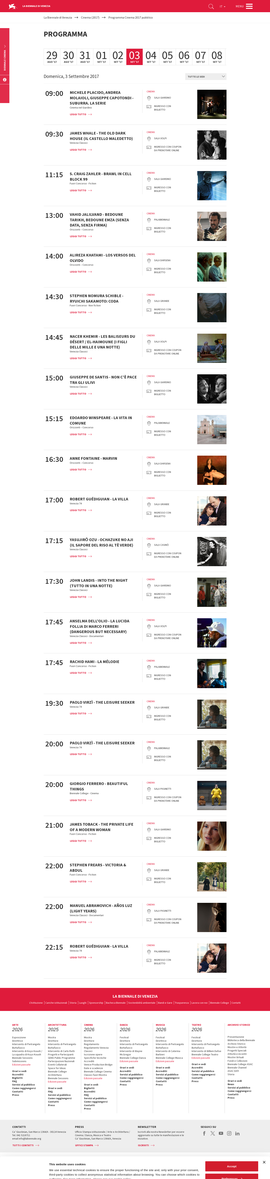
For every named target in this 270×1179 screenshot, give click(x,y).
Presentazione (236, 1036)
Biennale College (219, 1002)
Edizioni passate (21, 1064)
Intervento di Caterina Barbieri (168, 1052)
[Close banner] (264, 1140)
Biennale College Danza (133, 1057)
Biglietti (17, 1078)
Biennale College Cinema (98, 1071)
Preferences (232, 1156)
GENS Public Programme (61, 1057)
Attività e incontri (237, 1054)
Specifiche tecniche (95, 1057)
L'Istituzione (36, 1002)
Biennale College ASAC (240, 1064)
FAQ (14, 1081)
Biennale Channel (237, 1067)
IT (222, 6)
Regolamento (91, 1044)
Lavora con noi (199, 1002)
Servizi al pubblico (23, 1084)
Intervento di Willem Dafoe (206, 1051)
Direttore (53, 1040)
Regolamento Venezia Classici (96, 1049)
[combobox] (205, 76)
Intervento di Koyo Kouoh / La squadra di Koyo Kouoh (27, 1052)
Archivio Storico (236, 1043)
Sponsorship (96, 1002)
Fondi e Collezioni (237, 1060)
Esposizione (19, 1037)
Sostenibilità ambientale (141, 1002)
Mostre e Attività (237, 1047)
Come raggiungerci (24, 1088)
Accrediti (17, 1074)
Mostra (52, 1037)
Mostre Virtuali (236, 1057)
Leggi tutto (78, 114)
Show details (58, 1167)
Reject (231, 1169)
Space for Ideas (57, 1068)
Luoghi (82, 1002)
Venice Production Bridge (98, 1064)
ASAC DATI (233, 1071)
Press (15, 1095)
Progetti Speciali (237, 1050)
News (231, 1084)
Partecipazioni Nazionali (61, 1061)
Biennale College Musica (169, 1057)
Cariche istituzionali (56, 1002)
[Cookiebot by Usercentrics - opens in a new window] (24, 1172)
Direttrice (17, 1040)
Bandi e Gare (165, 1002)
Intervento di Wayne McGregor (131, 1052)
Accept (231, 1144)
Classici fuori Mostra (95, 1075)
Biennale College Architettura (57, 1073)
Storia (73, 1002)
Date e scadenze (93, 1068)
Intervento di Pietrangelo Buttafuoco (26, 1045)
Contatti (236, 1002)
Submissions (19, 1061)
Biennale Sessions (22, 1057)
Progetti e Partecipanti (61, 1054)
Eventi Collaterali (57, 1064)
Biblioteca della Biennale (241, 1040)
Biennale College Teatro (205, 1054)
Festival (124, 1037)
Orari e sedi (19, 1071)
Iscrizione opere (93, 1054)
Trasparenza (182, 1002)
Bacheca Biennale (116, 1002)
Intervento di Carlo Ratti (61, 1051)
